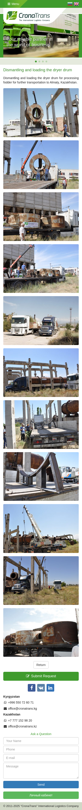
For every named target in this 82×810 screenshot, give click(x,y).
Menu (13, 4)
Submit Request (41, 676)
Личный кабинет (41, 795)
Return (40, 665)
